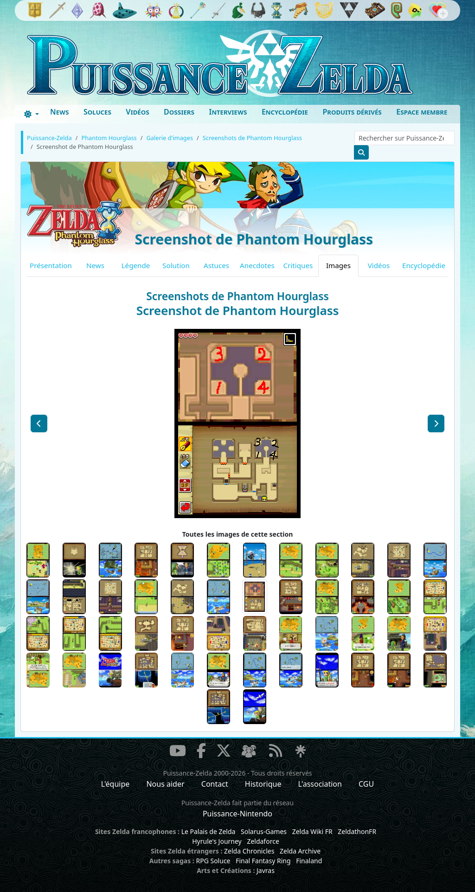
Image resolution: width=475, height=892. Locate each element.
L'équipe (115, 784)
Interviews (228, 112)
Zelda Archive (300, 851)
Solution (176, 265)
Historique (263, 784)
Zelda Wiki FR (312, 831)
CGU (366, 784)
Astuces (216, 265)
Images (338, 265)
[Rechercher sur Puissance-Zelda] (404, 138)
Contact (214, 784)
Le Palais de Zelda (208, 831)
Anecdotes (257, 265)
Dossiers (179, 112)
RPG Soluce (213, 860)
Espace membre (421, 112)
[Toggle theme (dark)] (31, 114)
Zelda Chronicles (249, 851)
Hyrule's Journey (217, 841)
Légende (136, 265)
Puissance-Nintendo (237, 814)
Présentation (51, 265)
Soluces (97, 112)
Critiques (298, 265)
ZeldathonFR (357, 831)
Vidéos (137, 112)
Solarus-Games (264, 831)
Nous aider (165, 784)
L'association (320, 784)
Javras (266, 870)
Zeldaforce (263, 841)
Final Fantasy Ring (263, 860)
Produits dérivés (351, 112)
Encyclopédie (285, 112)
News (59, 112)
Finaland (309, 860)
